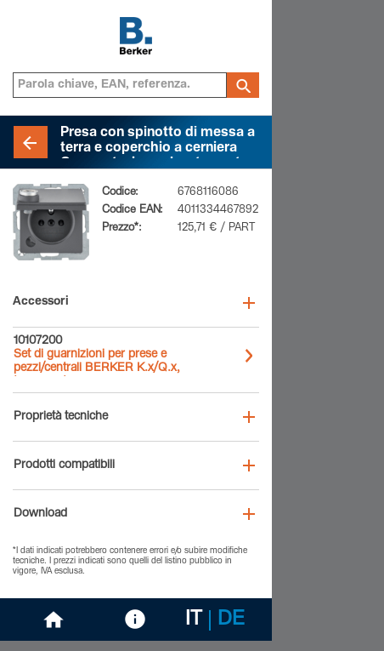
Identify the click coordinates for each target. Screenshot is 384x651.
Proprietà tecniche (61, 417)
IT (193, 620)
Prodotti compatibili (64, 465)
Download (40, 514)
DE (231, 620)
